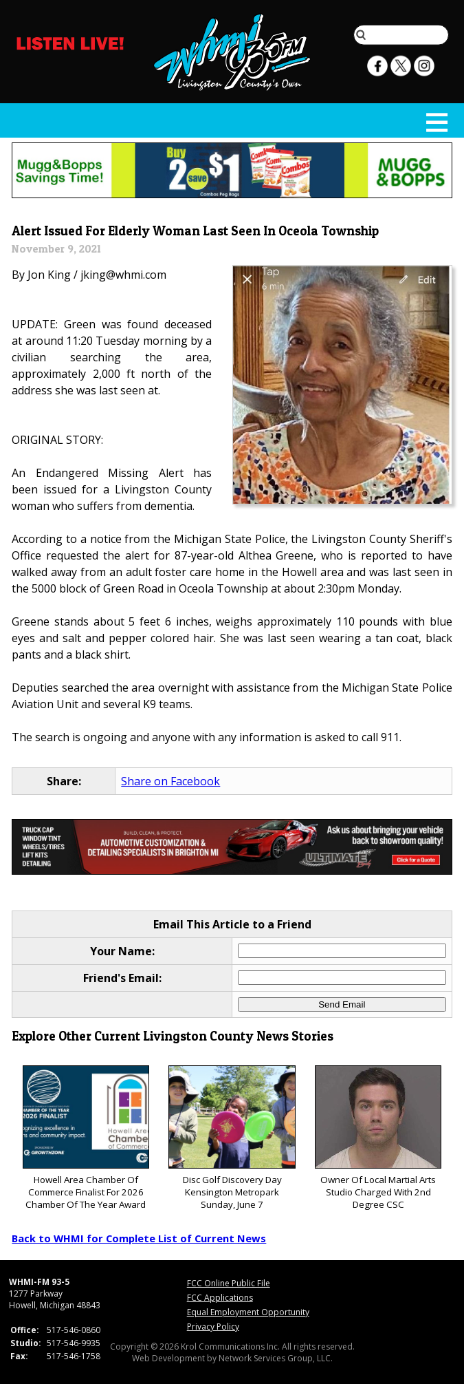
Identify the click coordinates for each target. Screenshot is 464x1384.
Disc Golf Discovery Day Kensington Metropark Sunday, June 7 (231, 1138)
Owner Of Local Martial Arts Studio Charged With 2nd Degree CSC (378, 1138)
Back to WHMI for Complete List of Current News (139, 1238)
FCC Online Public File (228, 1283)
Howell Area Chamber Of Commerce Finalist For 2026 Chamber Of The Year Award (86, 1138)
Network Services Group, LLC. (276, 1358)
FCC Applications (220, 1297)
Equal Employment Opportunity (248, 1312)
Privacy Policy (213, 1326)
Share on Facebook (170, 781)
